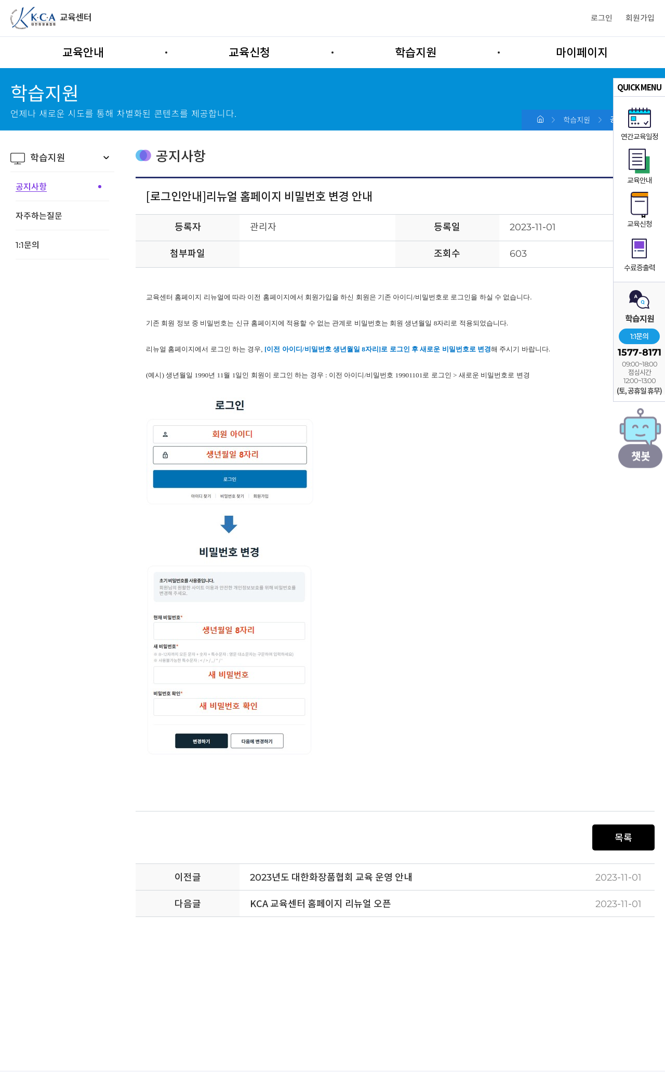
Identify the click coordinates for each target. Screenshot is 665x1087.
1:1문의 (639, 336)
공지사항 (31, 186)
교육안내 (83, 52)
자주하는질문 (39, 216)
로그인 (602, 18)
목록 (623, 838)
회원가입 (640, 18)
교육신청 (249, 52)
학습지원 (415, 52)
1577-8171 (639, 352)
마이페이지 (582, 52)
